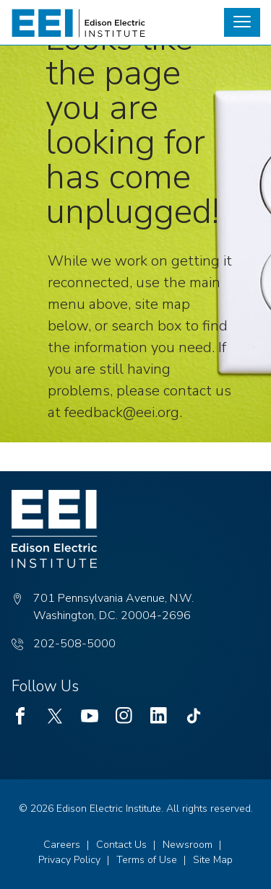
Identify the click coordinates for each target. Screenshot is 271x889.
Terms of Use (146, 860)
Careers (61, 844)
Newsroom (187, 844)
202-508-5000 (74, 644)
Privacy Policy (69, 860)
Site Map (213, 860)
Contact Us (121, 844)
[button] (242, 22)
